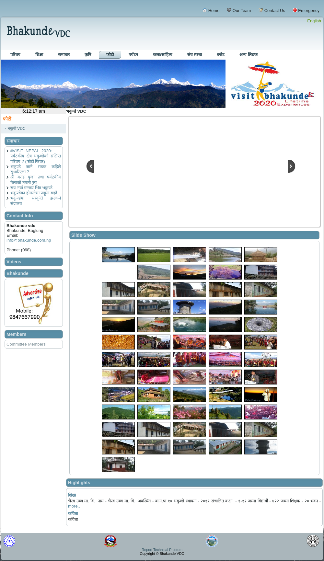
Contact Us (272, 10)
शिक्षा (72, 495)
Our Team (239, 10)
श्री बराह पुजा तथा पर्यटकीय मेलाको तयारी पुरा (35, 180)
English (314, 20)
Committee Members (26, 344)
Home (210, 10)
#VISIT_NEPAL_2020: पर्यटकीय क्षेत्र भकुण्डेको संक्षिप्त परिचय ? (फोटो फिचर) (35, 156)
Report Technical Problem (162, 550)
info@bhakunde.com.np (28, 240)
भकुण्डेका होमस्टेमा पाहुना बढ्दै (33, 192)
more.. (74, 506)
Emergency (306, 10)
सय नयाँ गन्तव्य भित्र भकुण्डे (31, 187)
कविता (73, 513)
